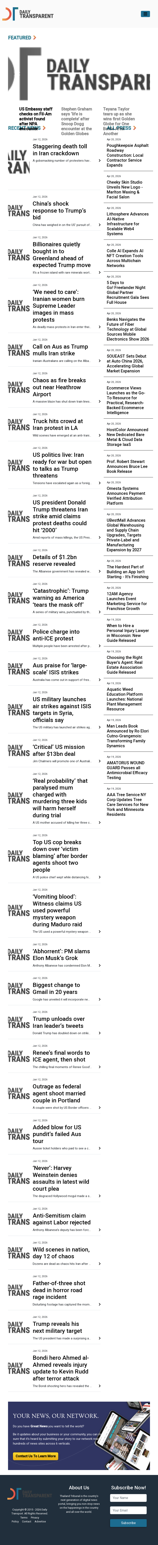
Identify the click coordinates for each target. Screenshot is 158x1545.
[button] (18, 73)
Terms (24, 1517)
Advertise (40, 1521)
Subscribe (128, 1523)
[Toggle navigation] (145, 14)
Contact (26, 1521)
